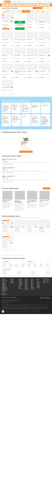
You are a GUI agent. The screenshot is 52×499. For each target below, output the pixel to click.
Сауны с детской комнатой (44, 117)
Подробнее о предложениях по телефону (7, 25)
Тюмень (38, 281)
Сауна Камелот (41, 39)
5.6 (36, 21)
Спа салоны (12, 281)
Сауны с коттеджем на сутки (25, 110)
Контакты (3, 281)
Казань (20, 287)
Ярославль (38, 287)
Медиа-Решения (48, 298)
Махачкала (26, 283)
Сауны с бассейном (5, 105)
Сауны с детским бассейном (5, 110)
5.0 (49, 55)
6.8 (49, 21)
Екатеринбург (21, 284)
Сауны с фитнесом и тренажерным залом (45, 121)
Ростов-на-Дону (32, 283)
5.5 (24, 71)
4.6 (12, 71)
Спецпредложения (6, 220)
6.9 (36, 55)
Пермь (32, 281)
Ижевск (20, 285)
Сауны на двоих (14, 107)
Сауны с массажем (44, 118)
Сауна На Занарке (42, 55)
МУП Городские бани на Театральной (18, 72)
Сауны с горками (5, 108)
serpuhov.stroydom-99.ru (46, 282)
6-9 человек (14, 109)
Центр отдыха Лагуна (7, 269)
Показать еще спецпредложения (26, 151)
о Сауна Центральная (12, 159)
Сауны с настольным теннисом (35, 107)
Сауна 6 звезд (29, 21)
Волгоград (20, 282)
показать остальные (6, 123)
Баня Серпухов (4, 71)
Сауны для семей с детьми (15, 105)
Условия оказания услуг (5, 290)
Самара (32, 285)
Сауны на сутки (14, 121)
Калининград (21, 288)
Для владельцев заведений (4, 294)
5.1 (49, 71)
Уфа (37, 283)
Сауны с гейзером (5, 106)
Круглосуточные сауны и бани (16, 119)
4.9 (36, 71)
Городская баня (29, 39)
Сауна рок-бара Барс (30, 55)
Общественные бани (45, 105)
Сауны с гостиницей (25, 108)
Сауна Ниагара (4, 55)
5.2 (49, 39)
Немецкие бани (34, 120)
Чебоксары (38, 285)
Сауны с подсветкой (6, 122)
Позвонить (5, 28)
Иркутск (20, 286)
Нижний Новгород (26, 288)
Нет (12, 172)
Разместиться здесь (20, 28)
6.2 (24, 55)
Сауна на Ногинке (5, 39)
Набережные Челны (27, 286)
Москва (26, 284)
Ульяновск (38, 282)
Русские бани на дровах (35, 121)
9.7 (12, 21)
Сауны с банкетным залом (5, 118)
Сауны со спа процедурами (44, 123)
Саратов (32, 288)
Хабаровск (38, 284)
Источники (12, 282)
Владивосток (21, 281)
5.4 (24, 39)
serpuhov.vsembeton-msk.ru (46, 281)
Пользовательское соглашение (5, 289)
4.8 (12, 87)
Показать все (46, 188)
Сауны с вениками (5, 121)
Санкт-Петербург (32, 287)
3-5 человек (14, 108)
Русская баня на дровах (18, 39)
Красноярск (26, 281)
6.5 (36, 39)
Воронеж (20, 283)
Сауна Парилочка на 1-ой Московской (43, 22)
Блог (3, 292)
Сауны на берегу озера (25, 107)
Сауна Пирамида (17, 55)
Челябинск (38, 286)
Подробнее (7, 233)
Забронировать (26, 148)
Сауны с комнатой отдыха (25, 105)
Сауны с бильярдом (35, 105)
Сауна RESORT (29, 71)
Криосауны (33, 119)
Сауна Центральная (5, 21)
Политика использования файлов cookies (4, 287)
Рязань (32, 284)
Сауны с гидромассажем (6, 107)
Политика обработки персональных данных (4, 283)
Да (9, 172)
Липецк (26, 282)
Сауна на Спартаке (42, 71)
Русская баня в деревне (6, 87)
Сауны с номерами (25, 111)
